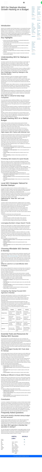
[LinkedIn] (24, 440)
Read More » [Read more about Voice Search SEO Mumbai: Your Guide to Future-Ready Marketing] (33, 36)
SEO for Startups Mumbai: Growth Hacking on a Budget (33, 10)
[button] (24, 3)
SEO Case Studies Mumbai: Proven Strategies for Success (33, 46)
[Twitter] (24, 445)
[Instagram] (24, 442)
